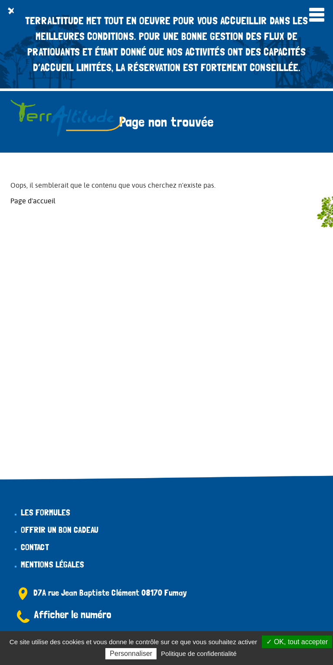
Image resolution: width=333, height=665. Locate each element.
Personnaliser (131, 653)
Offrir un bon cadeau (59, 530)
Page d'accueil (33, 200)
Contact (35, 547)
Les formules (45, 512)
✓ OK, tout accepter (297, 641)
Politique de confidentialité (198, 653)
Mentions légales (52, 564)
